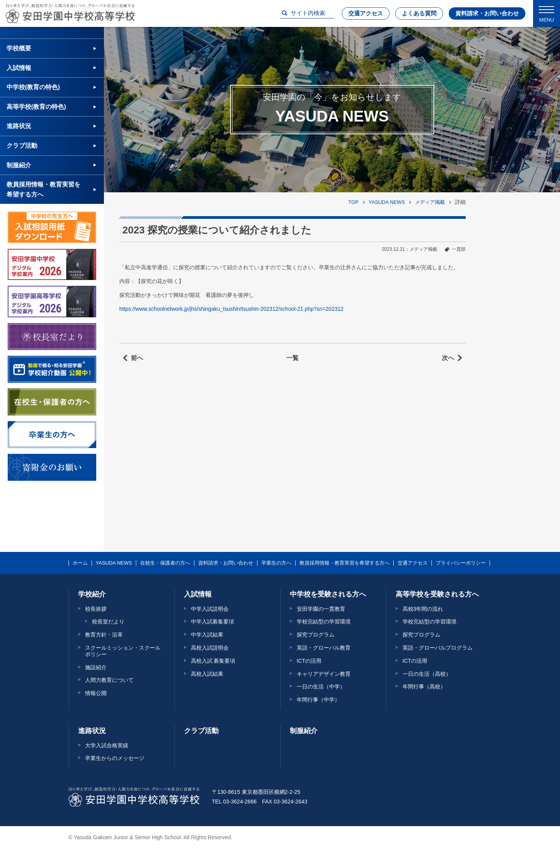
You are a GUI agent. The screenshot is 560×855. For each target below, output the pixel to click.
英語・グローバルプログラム (438, 648)
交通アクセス (365, 13)
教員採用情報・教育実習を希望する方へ (43, 189)
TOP (353, 202)
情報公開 (96, 693)
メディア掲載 (430, 202)
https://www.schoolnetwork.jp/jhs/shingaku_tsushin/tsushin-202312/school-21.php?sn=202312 (231, 309)
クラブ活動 (22, 145)
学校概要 (19, 48)
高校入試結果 (207, 674)
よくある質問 (419, 13)
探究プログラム (315, 635)
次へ (448, 358)
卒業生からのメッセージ (114, 758)
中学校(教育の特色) (33, 87)
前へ (137, 358)
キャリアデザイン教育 (324, 674)
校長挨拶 (96, 609)
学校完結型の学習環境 (324, 621)
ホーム (80, 563)
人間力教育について (109, 680)
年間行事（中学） (318, 700)
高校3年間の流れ (423, 609)
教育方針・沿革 (104, 635)
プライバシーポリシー (461, 563)
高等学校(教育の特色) (36, 106)
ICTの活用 (309, 661)
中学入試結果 (207, 635)
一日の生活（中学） (321, 686)
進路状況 (19, 126)
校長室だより (108, 621)
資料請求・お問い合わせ (487, 13)
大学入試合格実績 (106, 745)
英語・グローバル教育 (324, 648)
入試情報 (19, 68)
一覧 (292, 358)
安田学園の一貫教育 (321, 609)
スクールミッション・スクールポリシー (122, 651)
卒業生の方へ (276, 563)
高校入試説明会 (210, 648)
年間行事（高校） (424, 686)
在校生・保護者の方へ (165, 563)
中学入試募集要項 (212, 621)
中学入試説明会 (210, 609)
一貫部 (459, 249)
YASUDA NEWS (387, 202)
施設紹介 (96, 667)
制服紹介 (19, 165)
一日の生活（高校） (427, 674)
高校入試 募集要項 (213, 661)
